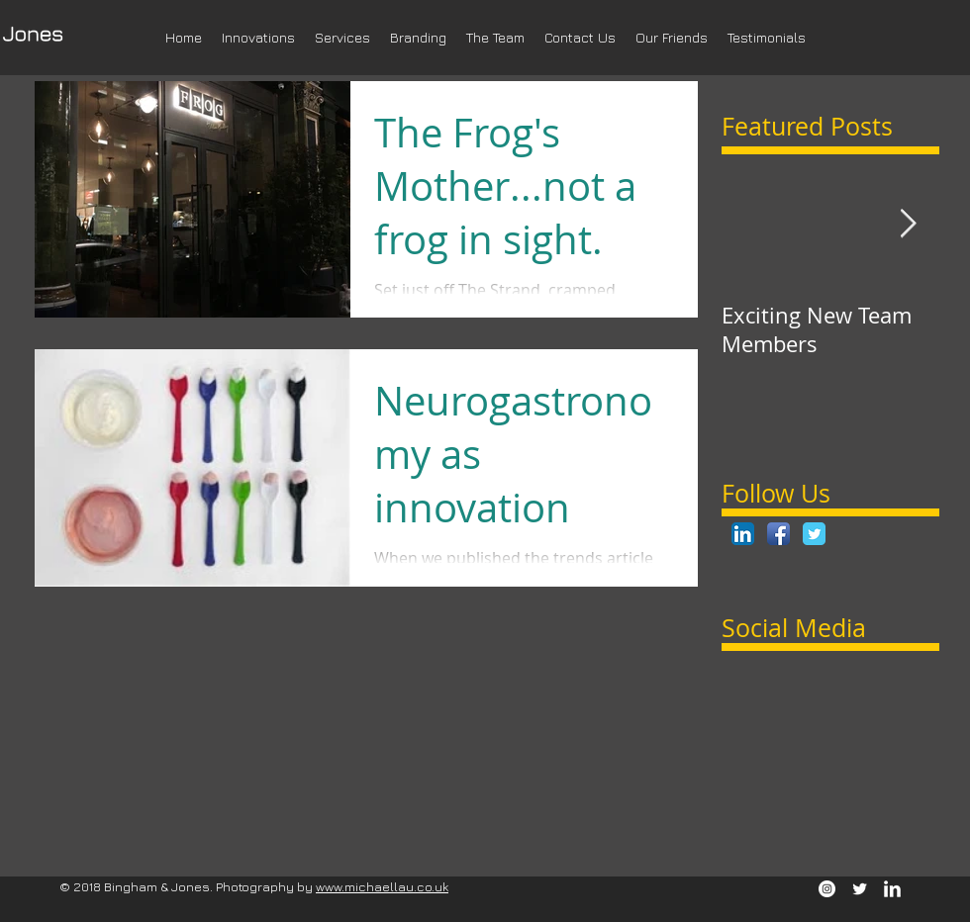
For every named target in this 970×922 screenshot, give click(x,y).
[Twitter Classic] (814, 533)
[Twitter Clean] (859, 888)
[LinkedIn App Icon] (742, 533)
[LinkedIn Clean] (892, 888)
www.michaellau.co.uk (382, 886)
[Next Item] (908, 224)
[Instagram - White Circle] (827, 888)
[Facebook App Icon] (778, 533)
